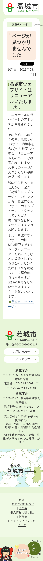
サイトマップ (21, 359)
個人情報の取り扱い (23, 512)
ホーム (38, 24)
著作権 (23, 508)
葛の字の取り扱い (23, 504)
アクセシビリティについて (23, 523)
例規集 (23, 516)
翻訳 (21, 499)
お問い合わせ (21, 351)
